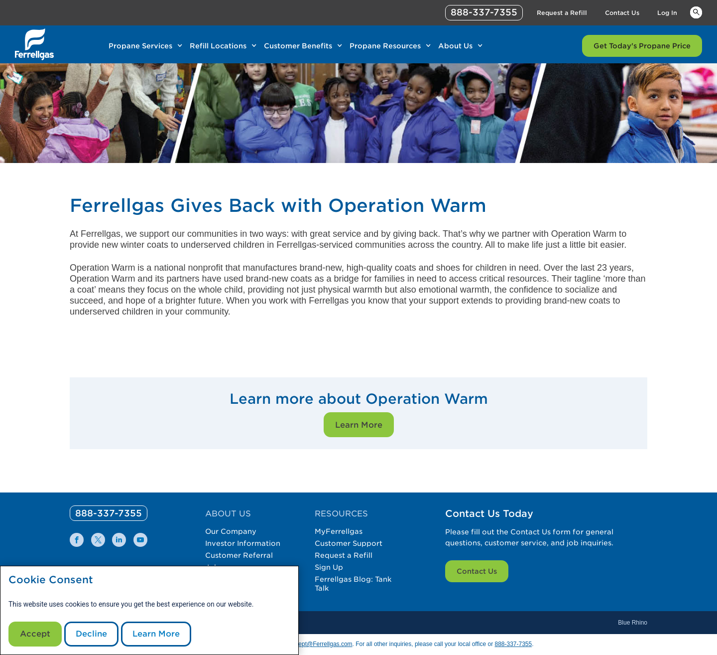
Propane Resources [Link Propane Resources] (385, 46)
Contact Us (477, 571)
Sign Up (329, 567)
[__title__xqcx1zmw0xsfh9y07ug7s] (34, 44)
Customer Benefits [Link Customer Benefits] (298, 46)
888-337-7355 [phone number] (484, 12)
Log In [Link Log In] (667, 12)
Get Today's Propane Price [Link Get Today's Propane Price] (642, 46)
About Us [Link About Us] (455, 46)
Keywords (696, 12)
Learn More (358, 425)
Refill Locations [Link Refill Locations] (218, 46)
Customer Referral (239, 555)
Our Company (230, 531)
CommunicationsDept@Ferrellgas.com (300, 644)
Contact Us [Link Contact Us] (622, 12)
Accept (35, 634)
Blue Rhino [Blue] (632, 622)
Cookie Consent (50, 580)
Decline (91, 634)
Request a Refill (343, 555)
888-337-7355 (513, 644)
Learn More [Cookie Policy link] (156, 634)
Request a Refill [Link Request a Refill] (562, 12)
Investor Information (242, 543)
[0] (108, 513)
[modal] (149, 610)
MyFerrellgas (338, 531)
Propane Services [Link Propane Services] (140, 46)
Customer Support (348, 543)
